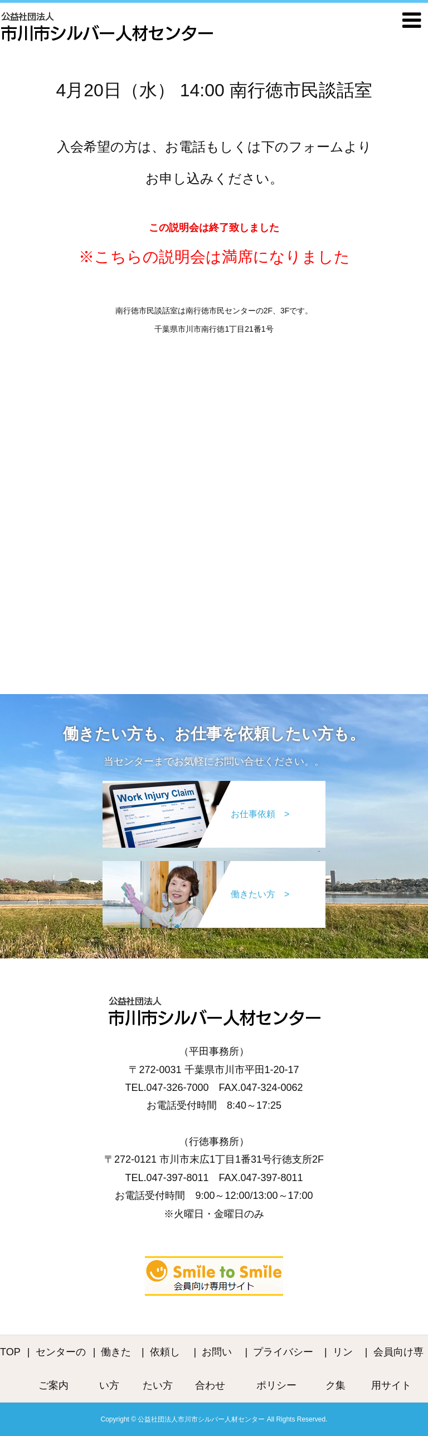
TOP (10, 1352)
